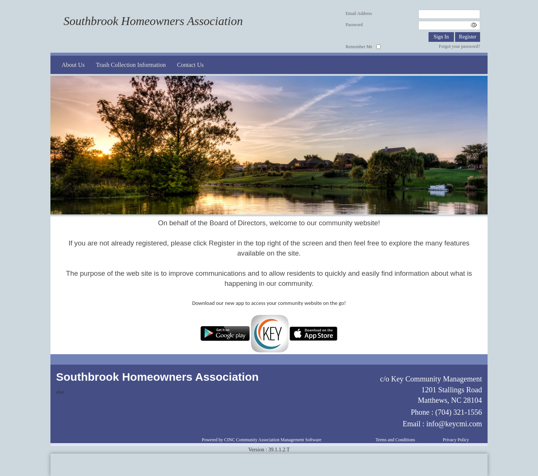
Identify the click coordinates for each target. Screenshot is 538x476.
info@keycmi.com (454, 424)
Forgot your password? (459, 46)
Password (354, 24)
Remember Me (359, 46)
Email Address (359, 13)
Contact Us (190, 65)
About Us (73, 65)
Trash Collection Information (131, 65)
